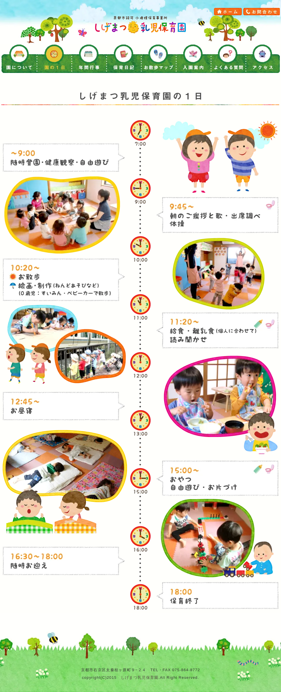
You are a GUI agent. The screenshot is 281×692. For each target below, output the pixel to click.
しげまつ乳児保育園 (140, 677)
